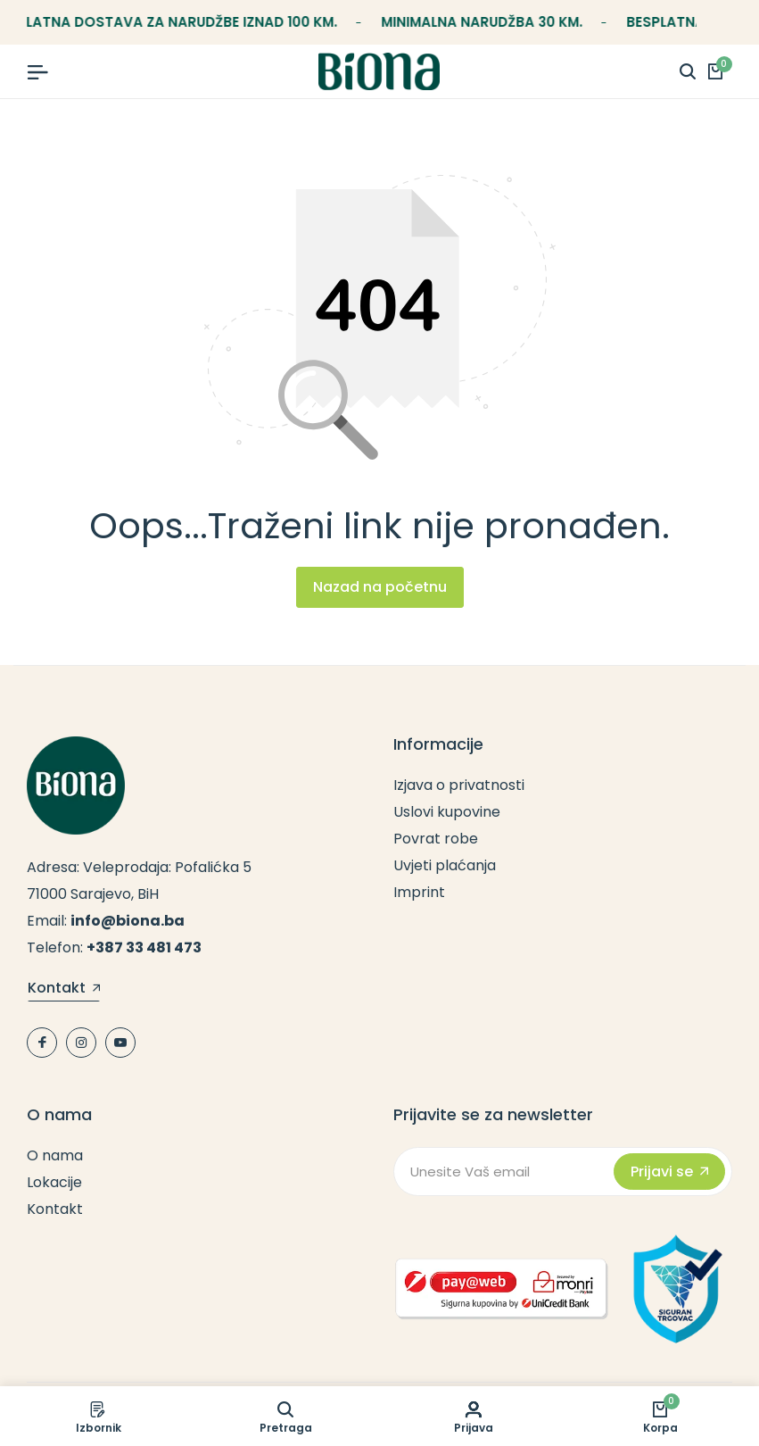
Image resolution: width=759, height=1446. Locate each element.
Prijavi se (669, 1171)
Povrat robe (435, 838)
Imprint (419, 892)
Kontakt (64, 989)
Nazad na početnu (380, 587)
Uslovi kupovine (446, 812)
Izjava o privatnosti (458, 785)
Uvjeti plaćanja (444, 865)
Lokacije (54, 1182)
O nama (55, 1155)
